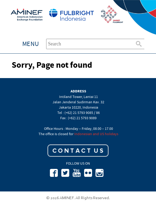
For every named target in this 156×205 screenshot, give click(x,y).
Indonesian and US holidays (96, 133)
